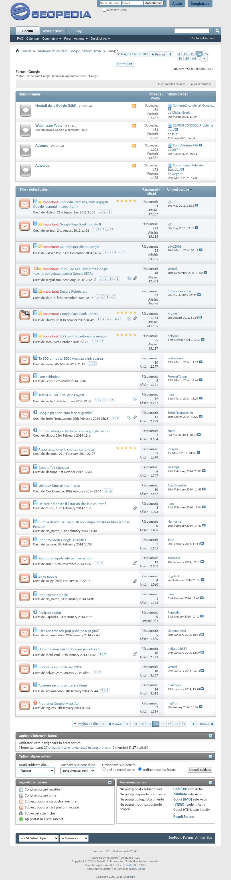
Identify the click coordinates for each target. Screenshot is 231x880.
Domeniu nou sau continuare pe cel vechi (69, 649)
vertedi (50, 231)
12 (185, 54)
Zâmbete (180, 794)
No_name (52, 531)
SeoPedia (129, 877)
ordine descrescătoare (157, 769)
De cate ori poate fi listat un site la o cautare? (72, 504)
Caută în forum (199, 84)
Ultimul (125, 64)
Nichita (50, 212)
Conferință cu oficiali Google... (194, 105)
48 (156, 273)
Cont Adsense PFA (185, 145)
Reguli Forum (183, 816)
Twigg (50, 581)
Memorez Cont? (115, 10)
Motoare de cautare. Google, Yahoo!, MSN (69, 51)
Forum (27, 31)
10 (156, 362)
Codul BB (180, 789)
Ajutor (177, 4)
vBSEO (129, 865)
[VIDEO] (179, 804)
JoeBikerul (53, 655)
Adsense (41, 145)
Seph (49, 381)
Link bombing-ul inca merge (59, 485)
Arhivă (200, 837)
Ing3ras (51, 708)
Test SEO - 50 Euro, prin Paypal (61, 395)
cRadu (50, 435)
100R (49, 564)
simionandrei (55, 635)
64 (194, 58)
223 (155, 228)
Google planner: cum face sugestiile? (66, 413)
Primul (158, 54)
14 (199, 54)
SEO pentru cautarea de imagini (83, 336)
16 (180, 58)
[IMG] (187, 799)
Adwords (42, 165)
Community (50, 38)
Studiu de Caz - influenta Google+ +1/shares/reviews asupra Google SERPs (71, 271)
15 (206, 54)
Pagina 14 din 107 (134, 54)
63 (156, 295)
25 (156, 340)
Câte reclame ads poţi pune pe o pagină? (69, 631)
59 (156, 399)
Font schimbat (49, 376)
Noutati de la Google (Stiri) (55, 105)
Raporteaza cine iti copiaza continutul (66, 449)
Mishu (50, 508)
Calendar (32, 38)
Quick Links (99, 38)
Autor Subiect (38, 190)
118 (116, 319)
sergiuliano (53, 280)
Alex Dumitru (55, 491)
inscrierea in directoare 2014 (60, 667)
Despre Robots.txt (73, 291)
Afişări (151, 193)
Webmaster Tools (48, 125)
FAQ (20, 38)
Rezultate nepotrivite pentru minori (65, 558)
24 (187, 58)
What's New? (53, 31)
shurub (50, 298)
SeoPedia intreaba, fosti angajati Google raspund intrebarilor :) (70, 204)
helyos (50, 673)
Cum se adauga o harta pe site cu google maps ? (74, 431)
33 (156, 250)
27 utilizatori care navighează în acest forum (77, 747)
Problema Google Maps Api (59, 703)
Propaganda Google (53, 594)
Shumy (50, 320)
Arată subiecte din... (34, 765)
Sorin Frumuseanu (58, 419)
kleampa (52, 454)
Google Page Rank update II (80, 224)
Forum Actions (74, 38)
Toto (49, 342)
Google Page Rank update (79, 313)
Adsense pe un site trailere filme (62, 685)
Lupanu (51, 544)
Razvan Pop (54, 253)
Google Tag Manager (53, 467)
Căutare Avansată (203, 38)
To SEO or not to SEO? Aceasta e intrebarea (70, 358)
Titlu (23, 190)
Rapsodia (52, 617)
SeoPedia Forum (181, 837)
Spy (78, 31)
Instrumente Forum (170, 84)
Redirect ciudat (49, 612)
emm (49, 364)
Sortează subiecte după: (78, 765)
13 (192, 54)
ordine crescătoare (118, 769)
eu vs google (47, 576)
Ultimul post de (180, 190)
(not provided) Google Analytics (62, 540)
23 (111, 229)
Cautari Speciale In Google (79, 247)
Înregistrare (200, 4)
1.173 (154, 318)
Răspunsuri (150, 190)
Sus (209, 837)
